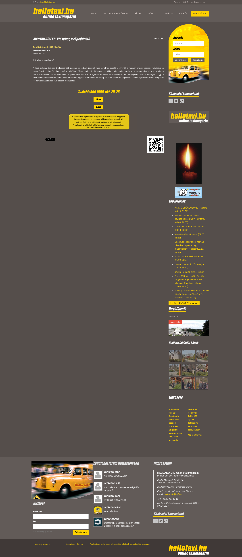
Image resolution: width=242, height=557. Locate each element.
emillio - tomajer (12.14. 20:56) (189, 272)
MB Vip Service (195, 435)
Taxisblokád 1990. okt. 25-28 (98, 91)
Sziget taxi (174, 430)
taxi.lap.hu (174, 440)
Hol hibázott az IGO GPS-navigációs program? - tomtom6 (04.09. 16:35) (190, 219)
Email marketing (38, 531)
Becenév (178, 37)
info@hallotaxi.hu (47, 2)
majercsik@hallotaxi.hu (175, 494)
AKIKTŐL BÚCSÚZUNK (115, 476)
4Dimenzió (174, 409)
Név (34, 521)
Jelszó (176, 48)
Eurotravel (174, 426)
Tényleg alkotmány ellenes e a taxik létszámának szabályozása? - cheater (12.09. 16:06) (192, 294)
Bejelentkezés (180, 60)
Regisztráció (198, 60)
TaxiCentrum (194, 430)
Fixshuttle (192, 409)
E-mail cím (38, 511)
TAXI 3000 (192, 426)
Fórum (98, 99)
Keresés (200, 13)
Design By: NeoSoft (42, 544)
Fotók (98, 107)
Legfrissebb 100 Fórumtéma (184, 303)
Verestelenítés (111, 511)
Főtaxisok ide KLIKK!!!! (115, 500)
